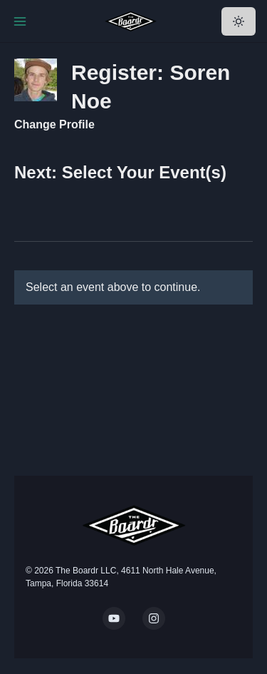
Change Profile (54, 124)
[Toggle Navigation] (20, 21)
